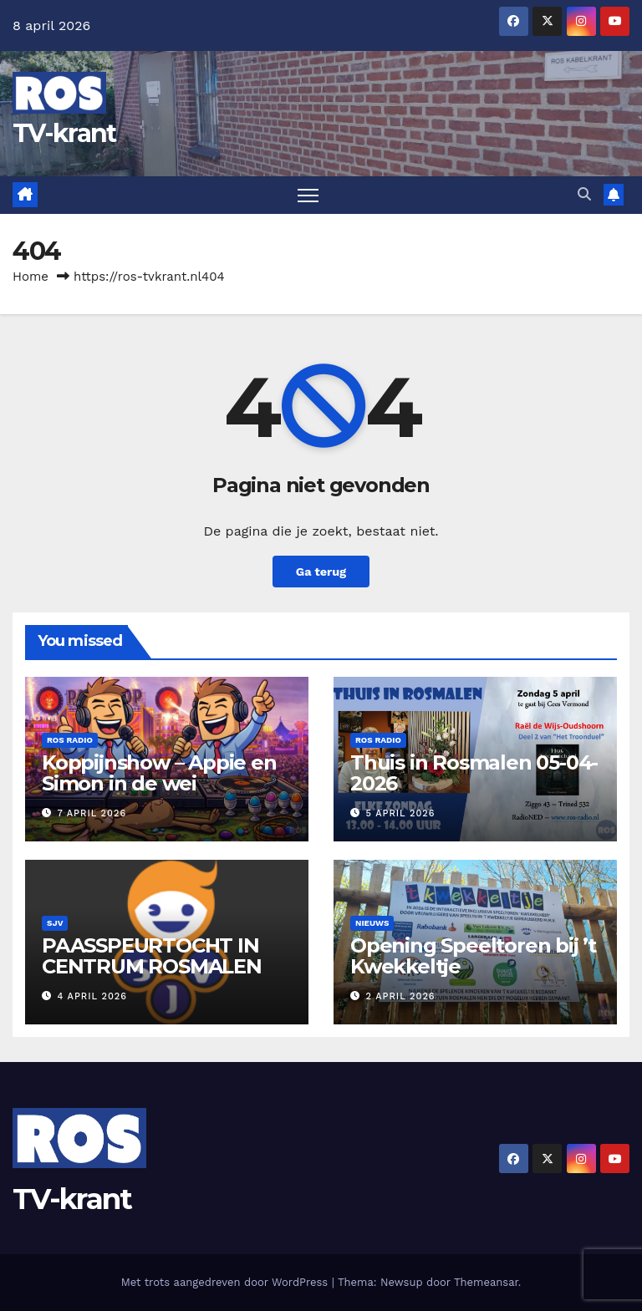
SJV (55, 922)
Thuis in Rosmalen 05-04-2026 (474, 772)
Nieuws (372, 922)
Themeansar (486, 1282)
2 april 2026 (401, 996)
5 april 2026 (401, 813)
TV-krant (64, 133)
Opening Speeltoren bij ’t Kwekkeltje (473, 955)
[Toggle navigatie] (308, 195)
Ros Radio (70, 739)
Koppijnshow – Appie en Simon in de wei (159, 772)
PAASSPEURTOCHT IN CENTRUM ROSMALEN (152, 955)
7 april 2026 (92, 813)
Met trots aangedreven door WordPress (226, 1282)
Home (30, 276)
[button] (584, 194)
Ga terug (321, 571)
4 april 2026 (92, 996)
